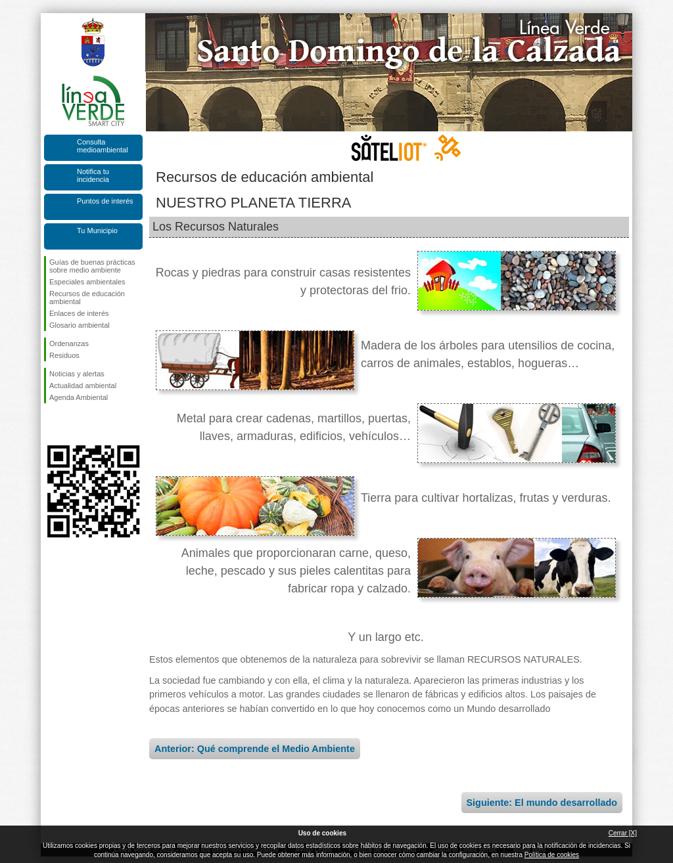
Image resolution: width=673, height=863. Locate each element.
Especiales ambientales (87, 282)
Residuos (64, 355)
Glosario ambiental (79, 325)
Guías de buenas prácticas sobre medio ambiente (92, 266)
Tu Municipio (97, 230)
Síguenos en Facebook (52, 424)
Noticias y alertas (76, 374)
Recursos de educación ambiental (87, 297)
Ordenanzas (69, 343)
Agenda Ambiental (78, 397)
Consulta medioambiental (102, 146)
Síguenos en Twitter (73, 424)
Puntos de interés (105, 201)
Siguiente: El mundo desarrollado (542, 802)
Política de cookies (551, 854)
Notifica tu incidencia (93, 175)
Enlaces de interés (79, 313)
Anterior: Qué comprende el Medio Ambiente (254, 748)
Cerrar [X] (623, 833)
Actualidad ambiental (82, 385)
